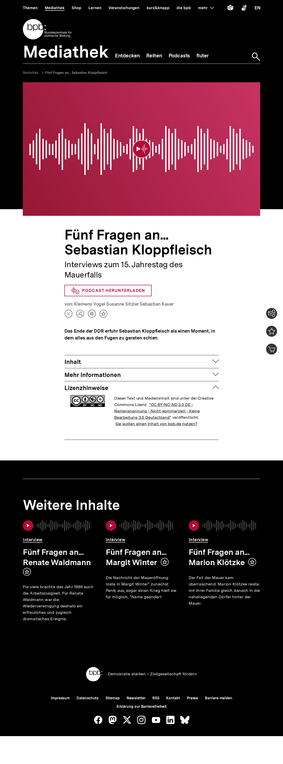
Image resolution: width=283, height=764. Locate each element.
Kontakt (173, 707)
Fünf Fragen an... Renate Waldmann (57, 551)
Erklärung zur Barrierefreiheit (141, 715)
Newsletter (136, 707)
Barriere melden (218, 707)
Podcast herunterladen (108, 284)
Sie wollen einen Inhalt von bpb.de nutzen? (156, 417)
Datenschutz (88, 707)
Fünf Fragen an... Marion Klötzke (219, 551)
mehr (206, 7)
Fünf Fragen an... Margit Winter (136, 551)
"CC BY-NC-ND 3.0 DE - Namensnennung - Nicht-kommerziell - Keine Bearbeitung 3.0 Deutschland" (157, 405)
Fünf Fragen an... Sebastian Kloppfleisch (76, 73)
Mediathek (31, 73)
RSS (155, 707)
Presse (192, 707)
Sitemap (112, 707)
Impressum (60, 707)
